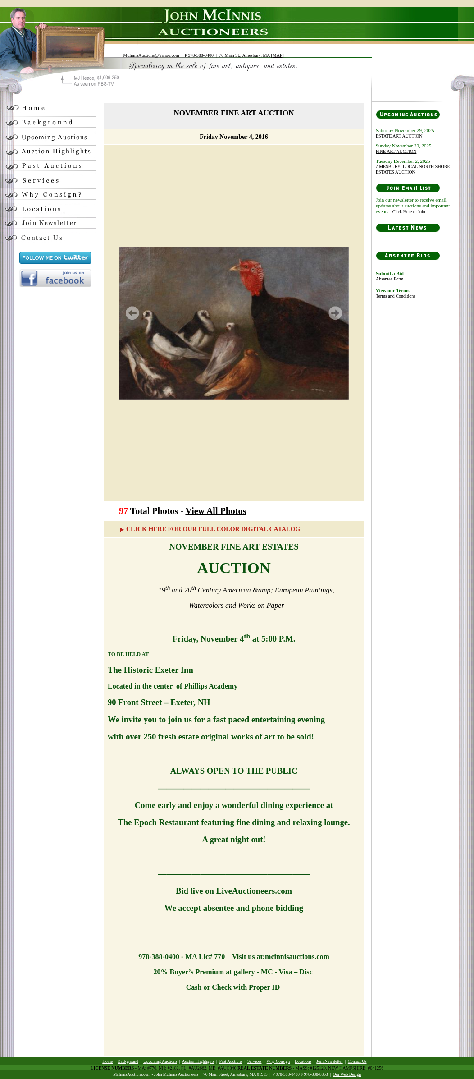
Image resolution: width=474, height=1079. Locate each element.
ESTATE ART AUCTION (399, 135)
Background (128, 1061)
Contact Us (357, 1061)
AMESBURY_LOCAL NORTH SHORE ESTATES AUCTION (413, 169)
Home (107, 1061)
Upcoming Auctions (160, 1061)
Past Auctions (230, 1061)
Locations (303, 1061)
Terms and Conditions (395, 296)
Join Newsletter (329, 1061)
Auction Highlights (198, 1061)
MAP (278, 55)
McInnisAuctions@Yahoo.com (151, 55)
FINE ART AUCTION (396, 151)
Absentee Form (389, 278)
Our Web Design (347, 1074)
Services (254, 1061)
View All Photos (215, 511)
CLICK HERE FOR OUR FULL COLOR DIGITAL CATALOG (209, 529)
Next (335, 313)
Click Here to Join (408, 211)
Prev (132, 313)
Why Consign (278, 1061)
